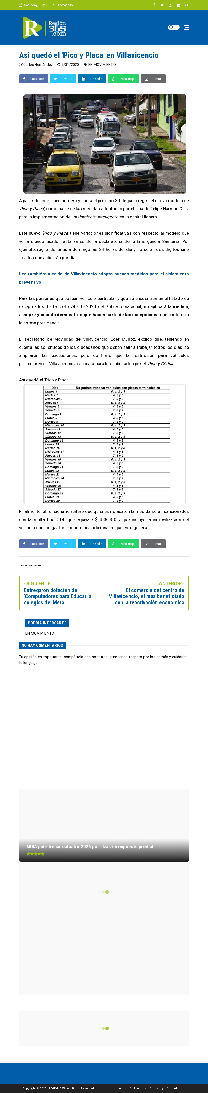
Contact (176, 1088)
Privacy (158, 1088)
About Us (140, 1088)
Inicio (122, 1088)
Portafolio (65, 5)
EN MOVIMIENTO (102, 65)
